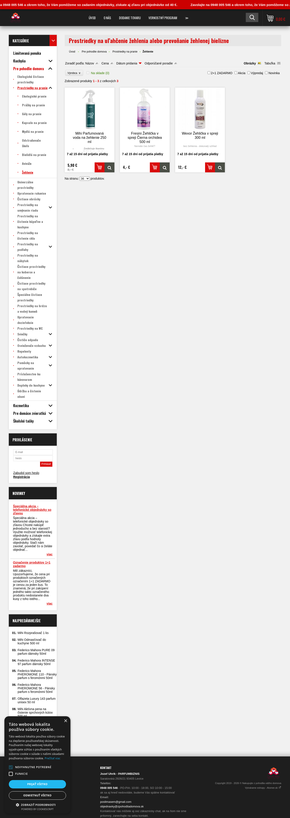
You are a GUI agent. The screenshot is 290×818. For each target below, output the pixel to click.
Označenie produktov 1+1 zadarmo (31, 564)
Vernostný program (163, 17)
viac (50, 554)
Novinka (274, 73)
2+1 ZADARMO (222, 73)
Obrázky (250, 63)
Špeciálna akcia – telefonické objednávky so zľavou (32, 509)
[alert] (37, 765)
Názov (89, 63)
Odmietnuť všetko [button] (37, 795)
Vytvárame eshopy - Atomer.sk (263, 787)
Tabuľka (269, 63)
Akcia (241, 73)
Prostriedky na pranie (124, 51)
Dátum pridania (126, 63)
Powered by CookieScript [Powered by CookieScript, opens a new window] (37, 809)
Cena (105, 63)
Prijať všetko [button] (37, 784)
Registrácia (21, 477)
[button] (10, 767)
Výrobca (74, 73)
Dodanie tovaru (130, 17)
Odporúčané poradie (159, 63)
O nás (107, 17)
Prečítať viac (52, 758)
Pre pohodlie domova (94, 51)
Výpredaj (257, 73)
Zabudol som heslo (26, 473)
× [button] (65, 721)
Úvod (92, 17)
